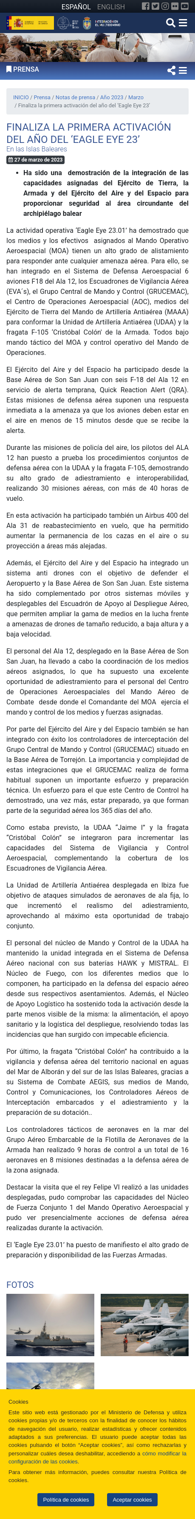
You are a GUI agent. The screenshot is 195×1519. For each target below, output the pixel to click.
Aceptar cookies (132, 1500)
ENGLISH (111, 7)
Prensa (42, 97)
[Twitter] (155, 6)
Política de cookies (66, 1500)
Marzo (136, 97)
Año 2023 (112, 97)
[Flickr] (175, 6)
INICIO (21, 97)
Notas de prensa (75, 97)
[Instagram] (165, 6)
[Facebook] (146, 6)
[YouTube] (185, 6)
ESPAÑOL (76, 7)
